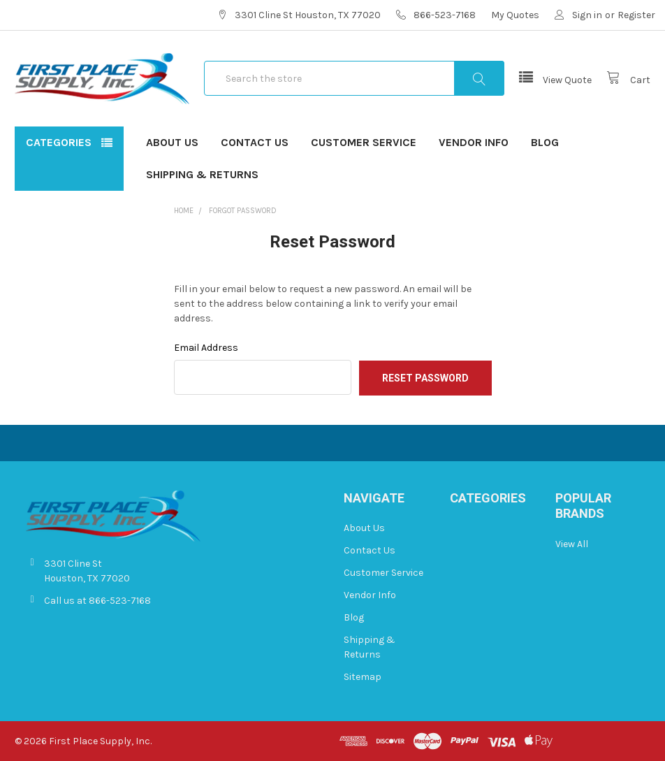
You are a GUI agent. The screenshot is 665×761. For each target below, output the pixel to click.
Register (636, 15)
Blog (545, 142)
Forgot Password (243, 210)
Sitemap (362, 677)
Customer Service (363, 142)
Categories (59, 142)
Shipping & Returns (202, 174)
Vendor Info (474, 142)
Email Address (206, 348)
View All (571, 543)
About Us (172, 142)
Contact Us (254, 142)
